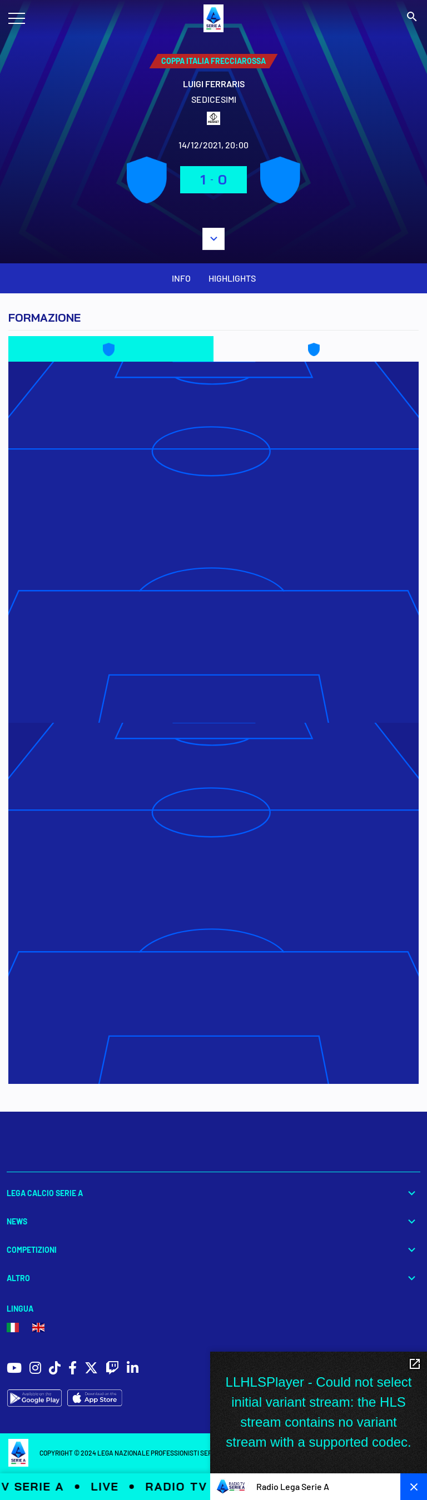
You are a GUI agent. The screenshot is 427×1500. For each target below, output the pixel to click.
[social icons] (14, 1369)
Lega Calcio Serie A (213, 1193)
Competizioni (213, 1249)
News (213, 1221)
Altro (213, 1278)
